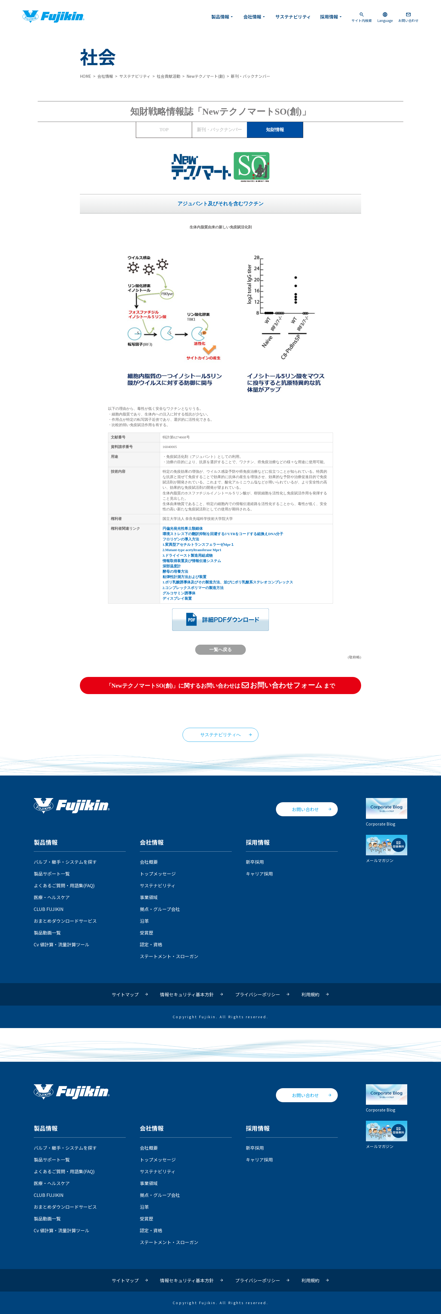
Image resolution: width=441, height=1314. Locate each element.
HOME (85, 76)
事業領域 (149, 897)
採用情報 (331, 16)
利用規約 (311, 994)
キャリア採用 (259, 873)
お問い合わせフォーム (282, 685)
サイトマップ (125, 994)
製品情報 (222, 16)
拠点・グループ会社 (160, 909)
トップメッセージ (158, 873)
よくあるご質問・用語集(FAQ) (64, 885)
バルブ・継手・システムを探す (65, 861)
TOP (164, 129)
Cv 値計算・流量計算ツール (61, 944)
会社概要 (149, 861)
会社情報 (254, 16)
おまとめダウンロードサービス (65, 920)
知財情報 (275, 129)
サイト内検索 (362, 17)
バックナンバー (219, 129)
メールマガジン (386, 849)
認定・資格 (151, 944)
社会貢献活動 (168, 76)
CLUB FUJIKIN (49, 909)
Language (385, 17)
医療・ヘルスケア (52, 897)
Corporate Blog (386, 812)
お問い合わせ (408, 17)
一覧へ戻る (220, 649)
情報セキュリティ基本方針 (187, 994)
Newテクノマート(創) (205, 76)
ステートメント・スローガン (169, 956)
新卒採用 (255, 861)
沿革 (144, 920)
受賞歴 (146, 932)
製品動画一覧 (47, 932)
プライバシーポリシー (257, 994)
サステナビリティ (293, 16)
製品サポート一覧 (52, 873)
